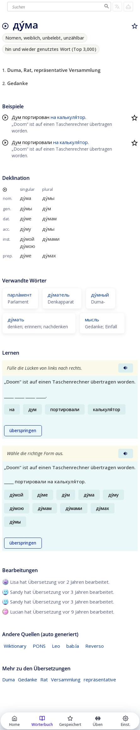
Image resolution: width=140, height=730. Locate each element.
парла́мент (20, 295)
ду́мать (16, 319)
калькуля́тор (71, 117)
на (53, 117)
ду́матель (59, 295)
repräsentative (100, 679)
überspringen (22, 430)
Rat (44, 679)
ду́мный (100, 295)
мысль (92, 319)
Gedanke (27, 679)
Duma (8, 679)
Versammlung (66, 679)
